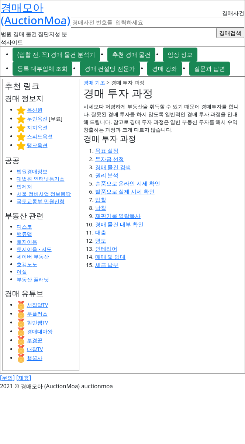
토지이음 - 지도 (34, 249)
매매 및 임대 (110, 256)
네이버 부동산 (33, 256)
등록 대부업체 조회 (42, 69)
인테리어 (106, 248)
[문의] (7, 378)
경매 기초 (94, 82)
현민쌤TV (37, 322)
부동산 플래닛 (33, 279)
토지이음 (27, 241)
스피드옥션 (40, 136)
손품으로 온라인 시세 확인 (128, 183)
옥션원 (34, 109)
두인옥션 (37, 118)
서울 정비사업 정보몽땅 (44, 193)
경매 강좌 (164, 69)
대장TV (35, 349)
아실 (22, 271)
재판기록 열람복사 (118, 215)
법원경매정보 (32, 171)
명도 (100, 240)
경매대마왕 (40, 331)
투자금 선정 (109, 159)
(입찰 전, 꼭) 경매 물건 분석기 (56, 55)
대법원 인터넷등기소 (41, 178)
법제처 (24, 186)
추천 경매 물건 (131, 55)
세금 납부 (107, 264)
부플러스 (37, 313)
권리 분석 (107, 175)
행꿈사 (34, 357)
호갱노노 (27, 264)
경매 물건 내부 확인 (119, 224)
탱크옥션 (37, 145)
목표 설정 (107, 150)
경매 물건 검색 (113, 167)
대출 (100, 232)
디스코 (24, 226)
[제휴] (23, 378)
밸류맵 (24, 233)
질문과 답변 (209, 69)
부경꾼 (34, 340)
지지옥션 (37, 127)
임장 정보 (180, 55)
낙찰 (100, 207)
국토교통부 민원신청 (41, 201)
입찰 (100, 199)
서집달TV (37, 304)
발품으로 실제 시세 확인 (125, 191)
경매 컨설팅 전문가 (109, 69)
